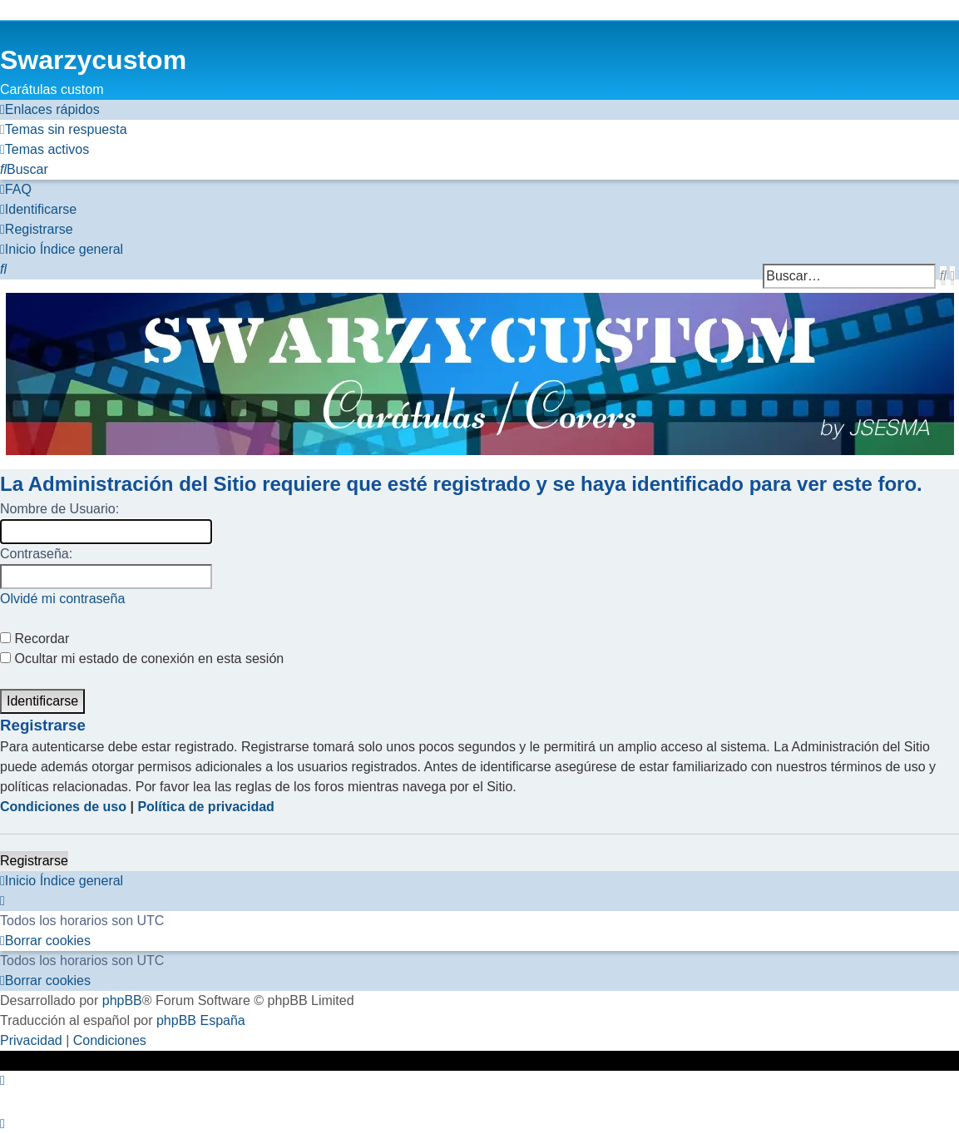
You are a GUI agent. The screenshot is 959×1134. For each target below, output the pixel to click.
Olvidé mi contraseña (62, 599)
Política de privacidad (205, 807)
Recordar (34, 638)
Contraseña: (36, 554)
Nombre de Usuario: (59, 509)
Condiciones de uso (63, 807)
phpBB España (200, 1020)
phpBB (122, 1000)
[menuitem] (63, 130)
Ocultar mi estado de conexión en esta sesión (142, 658)
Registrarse (34, 861)
